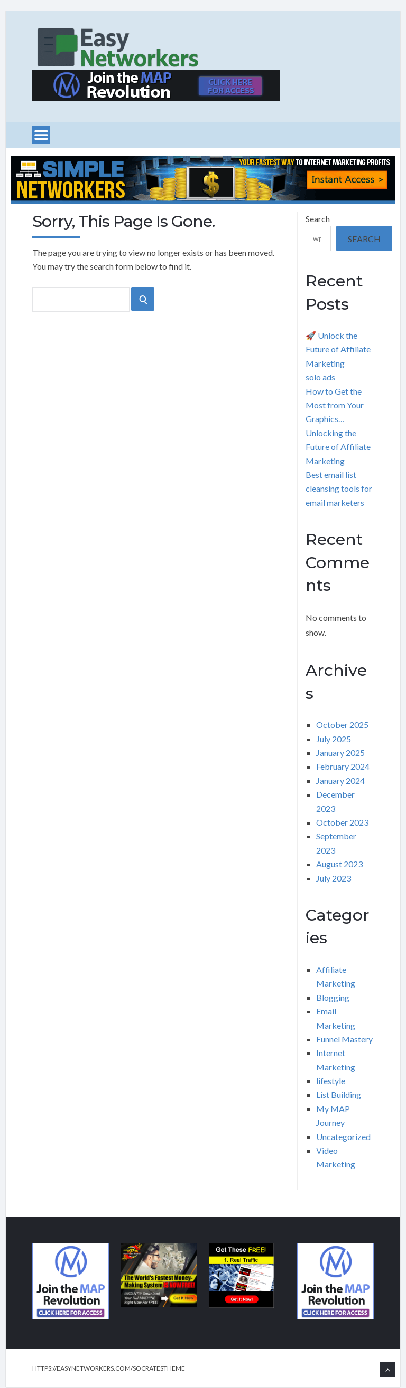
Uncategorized (343, 1137)
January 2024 (340, 781)
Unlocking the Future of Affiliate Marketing (338, 447)
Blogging (332, 997)
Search (318, 219)
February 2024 (343, 766)
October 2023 (342, 822)
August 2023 (339, 864)
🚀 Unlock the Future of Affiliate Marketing (338, 349)
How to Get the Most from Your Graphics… (335, 405)
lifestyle (330, 1081)
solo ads (320, 377)
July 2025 (333, 739)
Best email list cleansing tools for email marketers (339, 489)
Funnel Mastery (344, 1039)
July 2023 (333, 878)
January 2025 (340, 753)
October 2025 (342, 725)
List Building (338, 1094)
